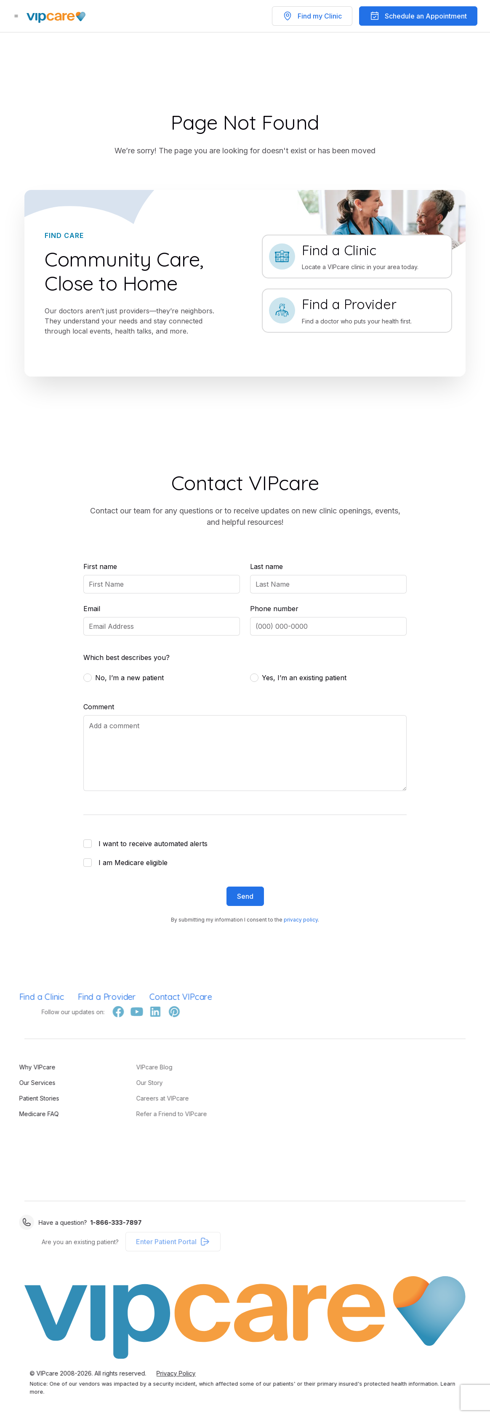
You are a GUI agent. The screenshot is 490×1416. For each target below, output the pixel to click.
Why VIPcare (19, 1067)
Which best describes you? (126, 657)
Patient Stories (21, 1098)
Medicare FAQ (20, 1113)
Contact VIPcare (162, 996)
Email (91, 608)
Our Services (19, 1082)
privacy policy (301, 919)
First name (100, 566)
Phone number (274, 608)
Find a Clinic (23, 996)
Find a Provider (88, 996)
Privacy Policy (194, 1373)
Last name (266, 566)
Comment (98, 707)
